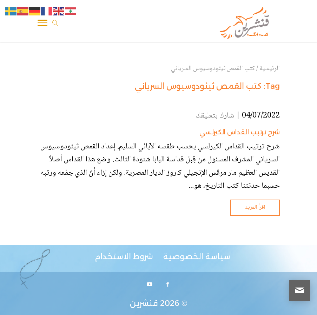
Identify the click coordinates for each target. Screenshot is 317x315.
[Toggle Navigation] (42, 24)
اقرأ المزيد (255, 207)
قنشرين (144, 303)
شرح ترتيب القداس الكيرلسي (239, 132)
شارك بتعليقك (215, 115)
